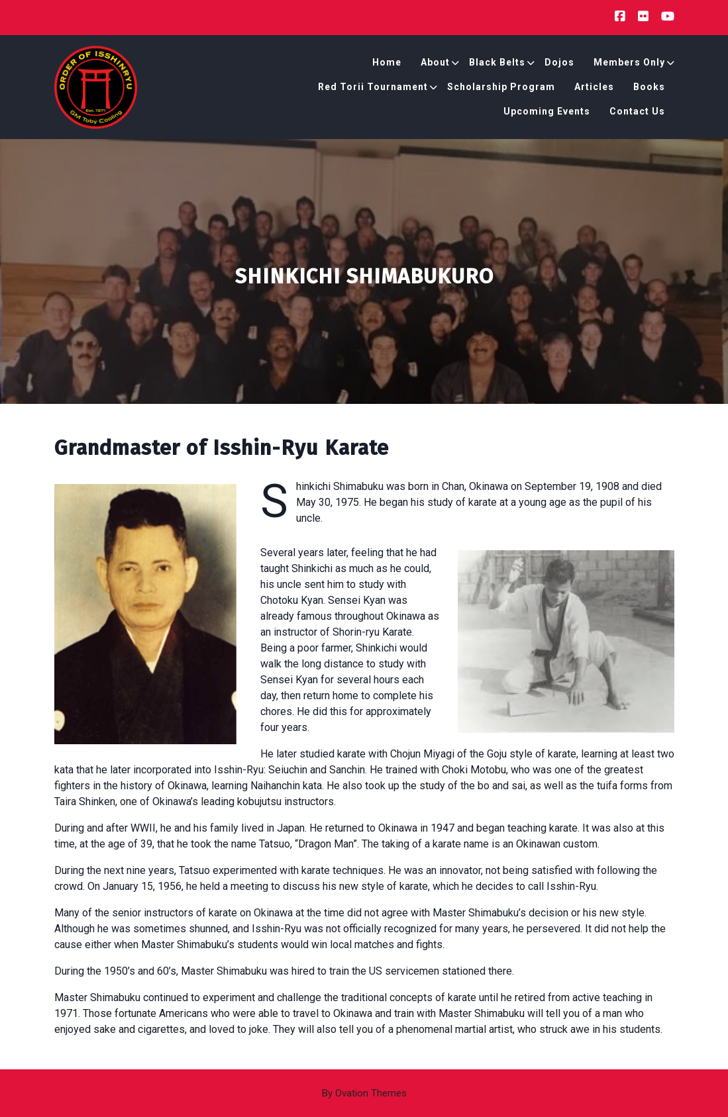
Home (386, 65)
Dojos (559, 65)
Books (649, 89)
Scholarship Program (501, 89)
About (435, 65)
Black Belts (497, 65)
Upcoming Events (546, 114)
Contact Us (637, 114)
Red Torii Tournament (373, 89)
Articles (594, 89)
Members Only (629, 65)
